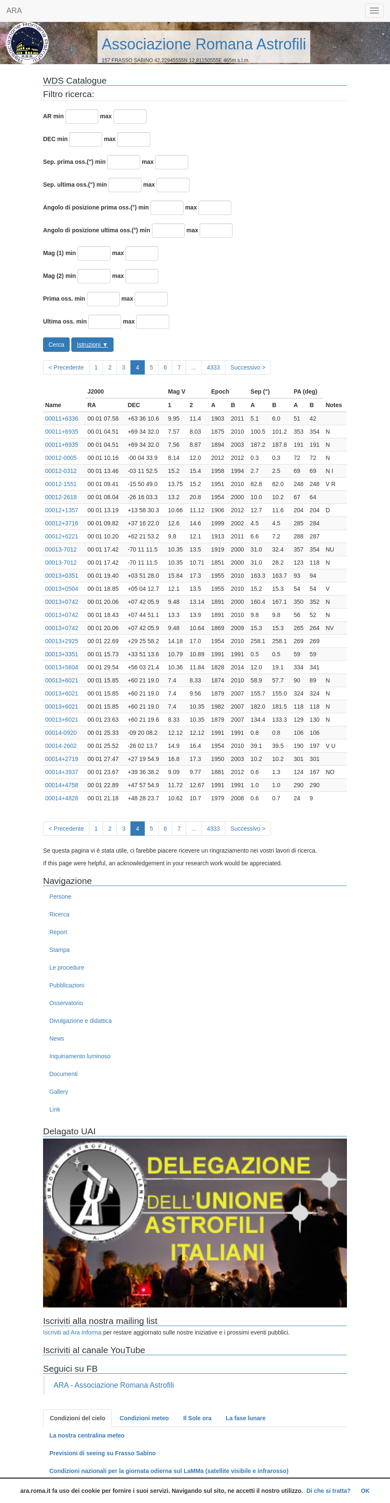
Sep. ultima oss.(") (69, 184)
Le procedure (66, 967)
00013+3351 (61, 654)
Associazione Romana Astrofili (204, 44)
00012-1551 (61, 484)
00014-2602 (61, 745)
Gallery (58, 1091)
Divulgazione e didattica (80, 1020)
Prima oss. (58, 298)
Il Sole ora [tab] (197, 1418)
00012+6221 (61, 536)
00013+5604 (61, 667)
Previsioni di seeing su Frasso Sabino (102, 1453)
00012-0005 (61, 457)
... (193, 367)
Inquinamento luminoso (80, 1056)
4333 (213, 367)
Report (58, 932)
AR (47, 116)
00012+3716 (61, 523)
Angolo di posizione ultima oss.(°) (90, 230)
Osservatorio (66, 1003)
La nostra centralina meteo (87, 1435)
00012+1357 (61, 510)
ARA (14, 10)
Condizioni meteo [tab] (144, 1418)
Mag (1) (53, 253)
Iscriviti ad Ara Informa (72, 1332)
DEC (49, 139)
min (58, 116)
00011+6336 (61, 418)
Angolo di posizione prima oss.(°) (90, 207)
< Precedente (66, 367)
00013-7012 (61, 549)
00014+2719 (61, 759)
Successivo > (247, 367)
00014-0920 (61, 732)
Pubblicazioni (66, 985)
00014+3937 (61, 772)
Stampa (59, 949)
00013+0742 (61, 601)
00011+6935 (61, 431)
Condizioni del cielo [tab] (77, 1418)
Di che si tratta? (328, 1490)
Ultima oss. (59, 321)
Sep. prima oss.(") (68, 161)
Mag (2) (53, 275)
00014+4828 (61, 798)
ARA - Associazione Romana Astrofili (114, 1385)
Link (54, 1109)
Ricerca (59, 914)
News (56, 1038)
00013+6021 (61, 680)
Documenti (63, 1074)
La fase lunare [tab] (245, 1418)
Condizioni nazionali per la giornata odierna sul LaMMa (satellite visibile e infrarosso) (168, 1471)
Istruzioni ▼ (92, 344)
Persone (60, 896)
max (106, 116)
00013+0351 (61, 575)
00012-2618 (61, 497)
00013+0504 (61, 588)
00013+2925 (61, 641)
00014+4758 (61, 785)
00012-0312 (61, 470)
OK (365, 1490)
